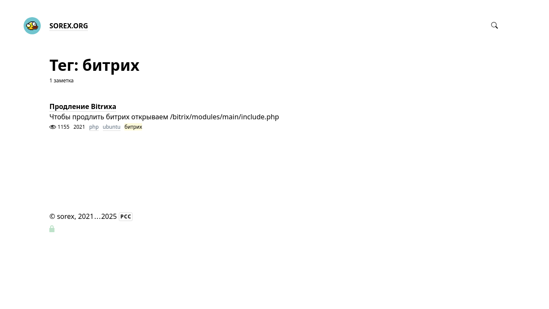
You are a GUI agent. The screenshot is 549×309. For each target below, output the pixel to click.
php (94, 126)
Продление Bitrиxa (82, 106)
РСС (126, 216)
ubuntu (112, 126)
